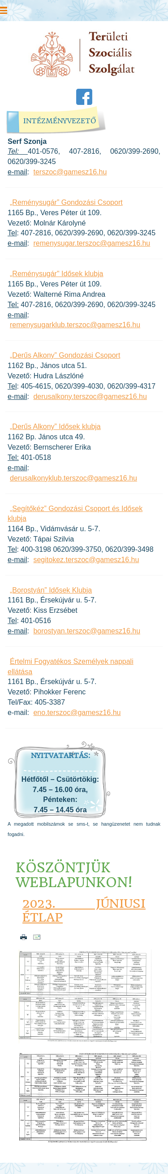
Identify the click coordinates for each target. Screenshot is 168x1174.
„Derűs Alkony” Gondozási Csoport (65, 355)
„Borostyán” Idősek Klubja (51, 590)
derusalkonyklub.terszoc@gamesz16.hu (73, 478)
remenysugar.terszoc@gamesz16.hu (91, 243)
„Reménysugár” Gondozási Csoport (66, 202)
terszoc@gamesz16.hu (70, 172)
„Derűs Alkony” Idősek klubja (55, 426)
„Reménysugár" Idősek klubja (56, 273)
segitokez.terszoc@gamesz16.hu (86, 559)
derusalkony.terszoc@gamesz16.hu (89, 396)
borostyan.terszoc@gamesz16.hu (86, 631)
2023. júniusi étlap (84, 910)
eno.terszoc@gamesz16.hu (77, 712)
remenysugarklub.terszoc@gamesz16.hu (75, 325)
